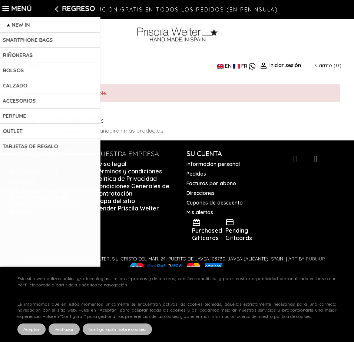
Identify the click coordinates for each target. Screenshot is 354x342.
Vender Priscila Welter (127, 208)
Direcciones (200, 193)
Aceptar (31, 329)
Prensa (19, 212)
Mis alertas (199, 212)
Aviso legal (110, 163)
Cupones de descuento (214, 202)
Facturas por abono (211, 183)
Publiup (315, 259)
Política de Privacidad (126, 178)
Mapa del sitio (115, 201)
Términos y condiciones (128, 171)
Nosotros (23, 182)
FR (241, 66)
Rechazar (64, 329)
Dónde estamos (32, 189)
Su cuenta (204, 153)
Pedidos (196, 173)
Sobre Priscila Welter (39, 197)
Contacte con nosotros (42, 204)
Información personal (213, 164)
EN (225, 66)
